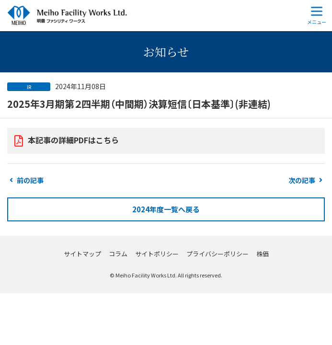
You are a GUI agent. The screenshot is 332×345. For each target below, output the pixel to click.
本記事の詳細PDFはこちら (73, 140)
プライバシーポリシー (217, 253)
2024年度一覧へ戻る (166, 209)
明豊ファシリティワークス (67, 15)
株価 (262, 253)
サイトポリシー (157, 253)
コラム (118, 253)
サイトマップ (82, 253)
